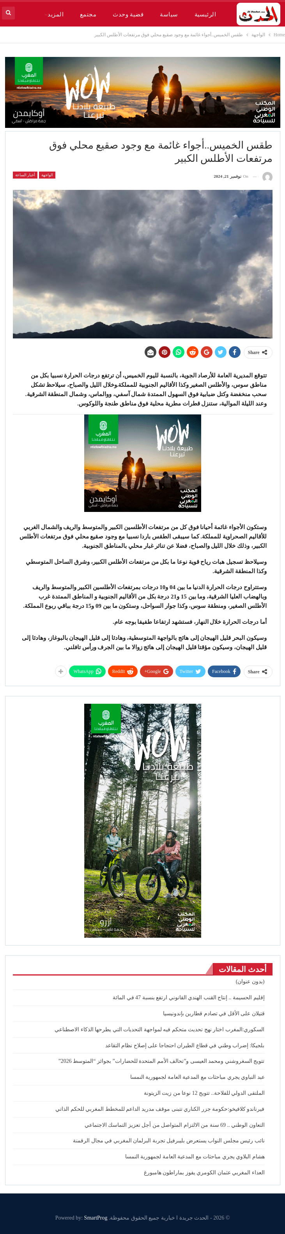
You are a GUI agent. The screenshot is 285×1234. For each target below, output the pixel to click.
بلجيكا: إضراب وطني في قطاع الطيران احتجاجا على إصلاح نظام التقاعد (185, 1045)
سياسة (169, 14)
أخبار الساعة (25, 175)
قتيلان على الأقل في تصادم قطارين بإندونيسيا (214, 1013)
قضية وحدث (128, 14)
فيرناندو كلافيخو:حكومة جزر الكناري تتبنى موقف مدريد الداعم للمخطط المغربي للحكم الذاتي (159, 1109)
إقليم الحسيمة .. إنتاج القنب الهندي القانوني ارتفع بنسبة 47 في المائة (189, 997)
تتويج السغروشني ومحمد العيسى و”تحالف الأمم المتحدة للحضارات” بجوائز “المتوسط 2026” (161, 1061)
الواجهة (47, 175)
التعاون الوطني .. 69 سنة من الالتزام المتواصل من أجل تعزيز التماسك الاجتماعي (175, 1125)
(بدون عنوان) (250, 981)
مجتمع (88, 14)
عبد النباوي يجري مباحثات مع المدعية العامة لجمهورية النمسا (197, 1077)
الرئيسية (205, 14)
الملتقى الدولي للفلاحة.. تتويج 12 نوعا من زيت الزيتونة (204, 1093)
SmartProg (96, 1218)
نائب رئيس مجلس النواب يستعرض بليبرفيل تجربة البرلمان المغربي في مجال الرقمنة (169, 1141)
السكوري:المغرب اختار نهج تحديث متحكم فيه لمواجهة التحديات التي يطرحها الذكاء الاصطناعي (159, 1029)
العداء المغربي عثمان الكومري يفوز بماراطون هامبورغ (204, 1173)
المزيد (56, 14)
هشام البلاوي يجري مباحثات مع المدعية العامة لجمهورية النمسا (195, 1157)
